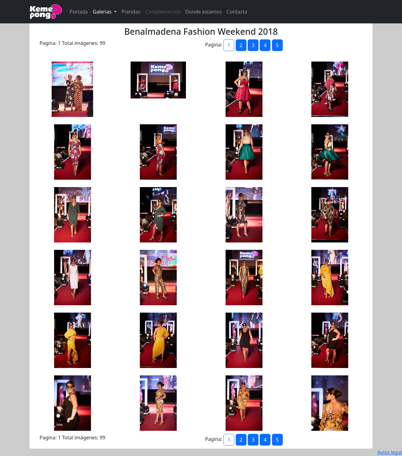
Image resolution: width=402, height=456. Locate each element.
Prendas (130, 11)
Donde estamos (203, 11)
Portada (78, 11)
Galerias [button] (103, 11)
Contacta (237, 11)
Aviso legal (389, 452)
